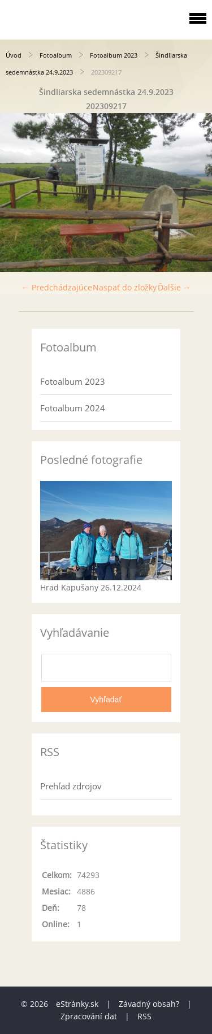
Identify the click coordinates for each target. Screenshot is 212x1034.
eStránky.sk (77, 1003)
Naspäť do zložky (125, 287)
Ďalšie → (174, 287)
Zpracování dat (88, 1016)
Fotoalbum (56, 55)
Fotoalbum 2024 (72, 408)
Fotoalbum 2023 (113, 55)
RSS (144, 1016)
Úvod (13, 55)
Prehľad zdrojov (71, 786)
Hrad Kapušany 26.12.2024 (90, 587)
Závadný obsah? (149, 1003)
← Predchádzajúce (56, 287)
